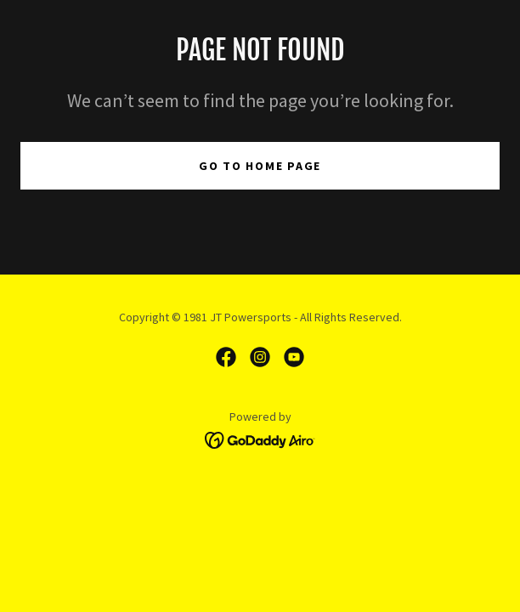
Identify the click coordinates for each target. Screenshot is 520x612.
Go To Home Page (260, 165)
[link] (226, 357)
